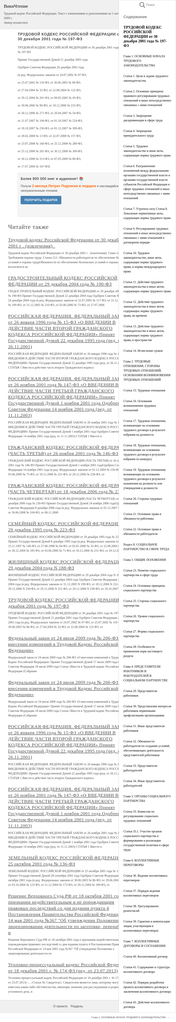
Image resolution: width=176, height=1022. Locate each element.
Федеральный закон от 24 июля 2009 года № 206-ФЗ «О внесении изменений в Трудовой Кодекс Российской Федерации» (67, 644)
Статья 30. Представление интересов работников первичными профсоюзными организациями (147, 711)
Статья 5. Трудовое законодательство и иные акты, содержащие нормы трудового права (147, 151)
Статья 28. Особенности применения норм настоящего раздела (142, 651)
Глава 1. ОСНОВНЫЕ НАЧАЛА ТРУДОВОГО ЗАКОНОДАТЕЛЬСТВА (128, 1017)
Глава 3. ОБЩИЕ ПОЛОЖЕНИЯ (144, 559)
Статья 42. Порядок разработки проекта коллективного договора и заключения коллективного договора (147, 987)
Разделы (77, 1006)
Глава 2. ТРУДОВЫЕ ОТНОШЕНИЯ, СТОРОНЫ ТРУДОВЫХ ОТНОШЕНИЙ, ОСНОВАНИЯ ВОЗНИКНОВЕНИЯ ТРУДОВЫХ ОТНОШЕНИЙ (146, 370)
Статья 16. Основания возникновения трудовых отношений (139, 405)
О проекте (60, 1006)
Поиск (146, 4)
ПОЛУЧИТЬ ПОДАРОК (41, 200)
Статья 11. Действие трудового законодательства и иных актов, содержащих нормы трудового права (147, 286)
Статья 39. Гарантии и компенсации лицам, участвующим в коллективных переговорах (146, 926)
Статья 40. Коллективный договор (145, 956)
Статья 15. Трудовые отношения (144, 390)
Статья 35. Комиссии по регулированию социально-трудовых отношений (141, 816)
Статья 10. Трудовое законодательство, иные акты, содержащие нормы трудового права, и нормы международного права (144, 262)
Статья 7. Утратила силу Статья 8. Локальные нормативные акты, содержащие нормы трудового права (147, 213)
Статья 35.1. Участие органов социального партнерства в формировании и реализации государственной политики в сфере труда (146, 840)
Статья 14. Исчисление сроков (143, 350)
